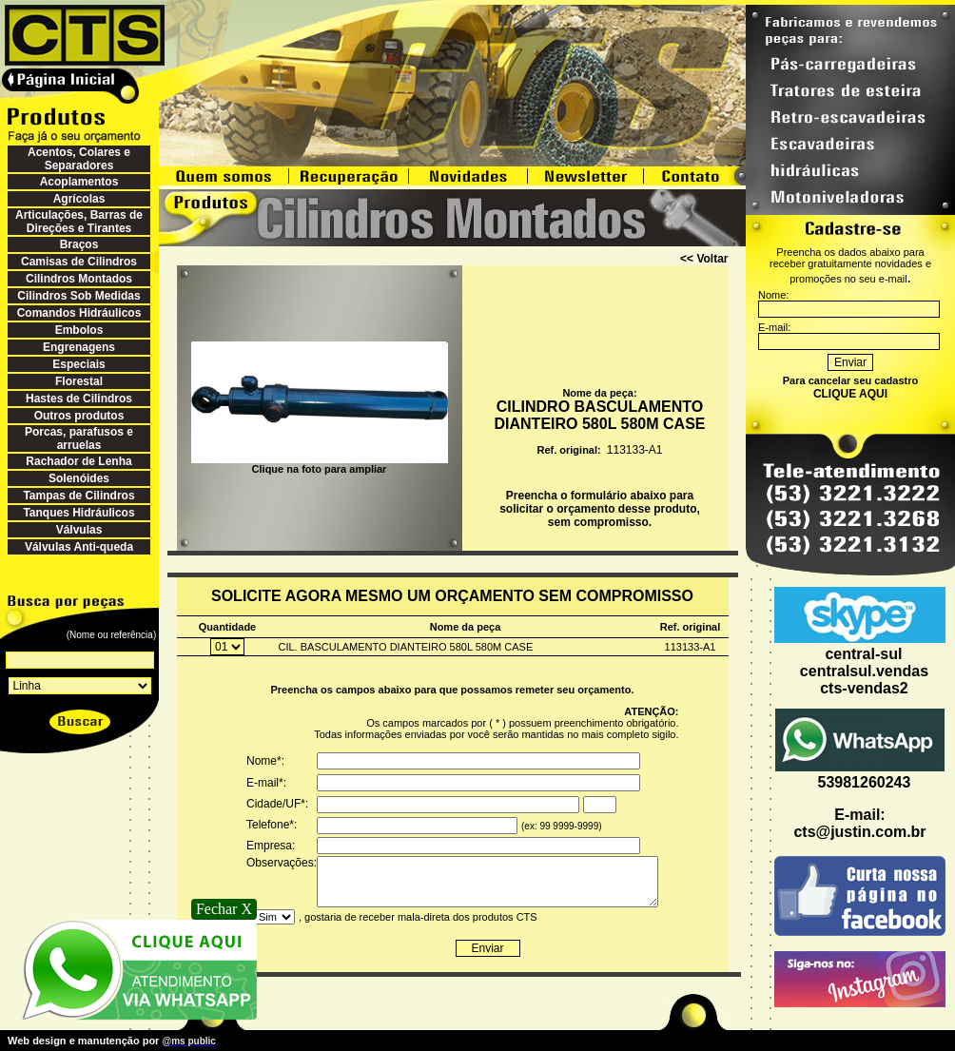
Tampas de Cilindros (78, 495)
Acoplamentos (79, 181)
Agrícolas (79, 198)
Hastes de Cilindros (79, 398)
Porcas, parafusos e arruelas (79, 438)
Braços (79, 244)
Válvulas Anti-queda (79, 547)
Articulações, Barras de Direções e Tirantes (79, 221)
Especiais (78, 364)
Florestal (79, 381)
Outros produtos (79, 415)
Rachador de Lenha (78, 461)
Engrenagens (79, 347)
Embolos (79, 330)
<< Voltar (704, 258)
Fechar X (224, 909)
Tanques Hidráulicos (78, 512)
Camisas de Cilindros (79, 261)
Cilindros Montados (79, 278)
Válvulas (79, 529)
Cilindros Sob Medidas (78, 295)
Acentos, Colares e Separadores (79, 159)
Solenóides (79, 478)
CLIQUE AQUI (850, 393)
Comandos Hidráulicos (79, 313)
